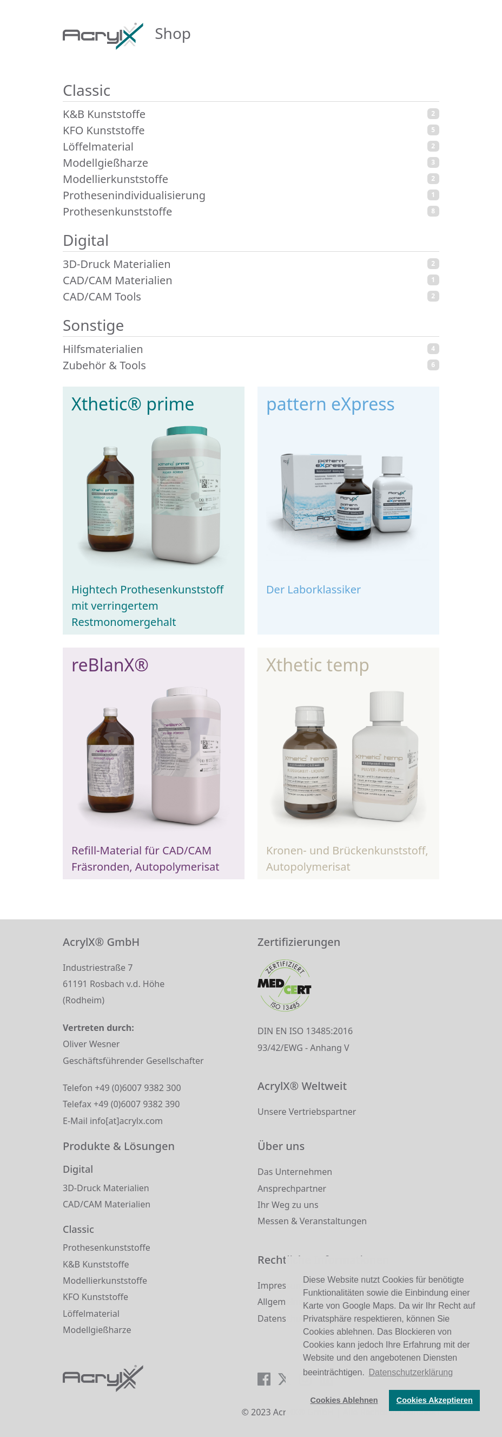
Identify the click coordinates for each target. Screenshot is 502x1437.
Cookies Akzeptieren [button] (435, 1400)
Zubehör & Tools (251, 365)
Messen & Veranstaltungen (312, 1221)
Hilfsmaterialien (251, 349)
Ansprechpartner (291, 1188)
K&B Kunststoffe (251, 114)
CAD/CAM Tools (251, 296)
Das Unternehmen (294, 1172)
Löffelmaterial (251, 146)
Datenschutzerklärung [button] (411, 1372)
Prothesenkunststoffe (251, 211)
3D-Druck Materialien (251, 264)
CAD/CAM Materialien (251, 280)
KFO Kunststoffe (251, 130)
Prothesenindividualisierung (251, 195)
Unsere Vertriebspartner (306, 1112)
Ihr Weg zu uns (288, 1205)
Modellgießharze (251, 162)
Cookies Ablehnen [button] (344, 1400)
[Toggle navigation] (424, 35)
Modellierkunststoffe (251, 179)
